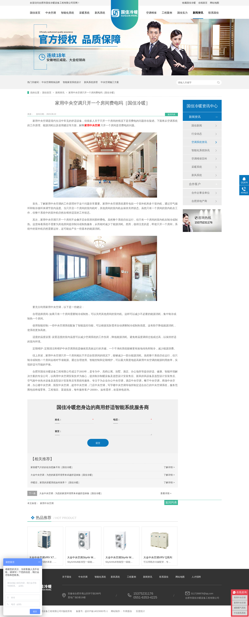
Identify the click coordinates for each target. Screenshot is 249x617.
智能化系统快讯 (201, 150)
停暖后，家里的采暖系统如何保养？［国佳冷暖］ (55, 482)
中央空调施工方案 (110, 82)
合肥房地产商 (199, 201)
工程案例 (167, 12)
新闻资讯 (198, 12)
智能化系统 (67, 12)
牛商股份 (127, 611)
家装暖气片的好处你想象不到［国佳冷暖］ (52, 467)
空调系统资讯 (199, 142)
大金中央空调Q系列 (157, 557)
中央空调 (50, 12)
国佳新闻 (197, 125)
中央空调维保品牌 (51, 82)
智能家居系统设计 (72, 82)
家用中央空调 (47, 503)
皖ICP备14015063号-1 (96, 611)
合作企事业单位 (201, 192)
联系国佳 (213, 12)
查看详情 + (165, 493)
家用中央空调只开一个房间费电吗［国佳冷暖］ (92, 92)
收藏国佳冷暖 (189, 2)
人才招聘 (196, 577)
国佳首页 (35, 12)
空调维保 (151, 12)
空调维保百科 (199, 158)
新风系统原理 (91, 82)
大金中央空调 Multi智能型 (123, 557)
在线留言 (202, 2)
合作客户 (195, 184)
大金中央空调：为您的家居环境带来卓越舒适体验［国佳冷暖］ (62, 475)
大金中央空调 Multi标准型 (85, 557)
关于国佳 (66, 577)
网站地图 (214, 2)
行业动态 (197, 133)
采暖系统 (84, 12)
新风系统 (100, 12)
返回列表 (171, 114)
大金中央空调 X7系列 (44, 557)
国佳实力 (182, 12)
